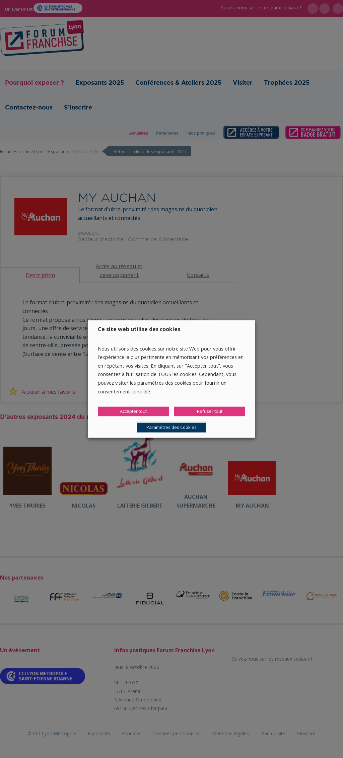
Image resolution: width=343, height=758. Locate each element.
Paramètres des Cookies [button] (171, 428)
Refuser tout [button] (209, 411)
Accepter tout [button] (133, 411)
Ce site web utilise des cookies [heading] (139, 329)
